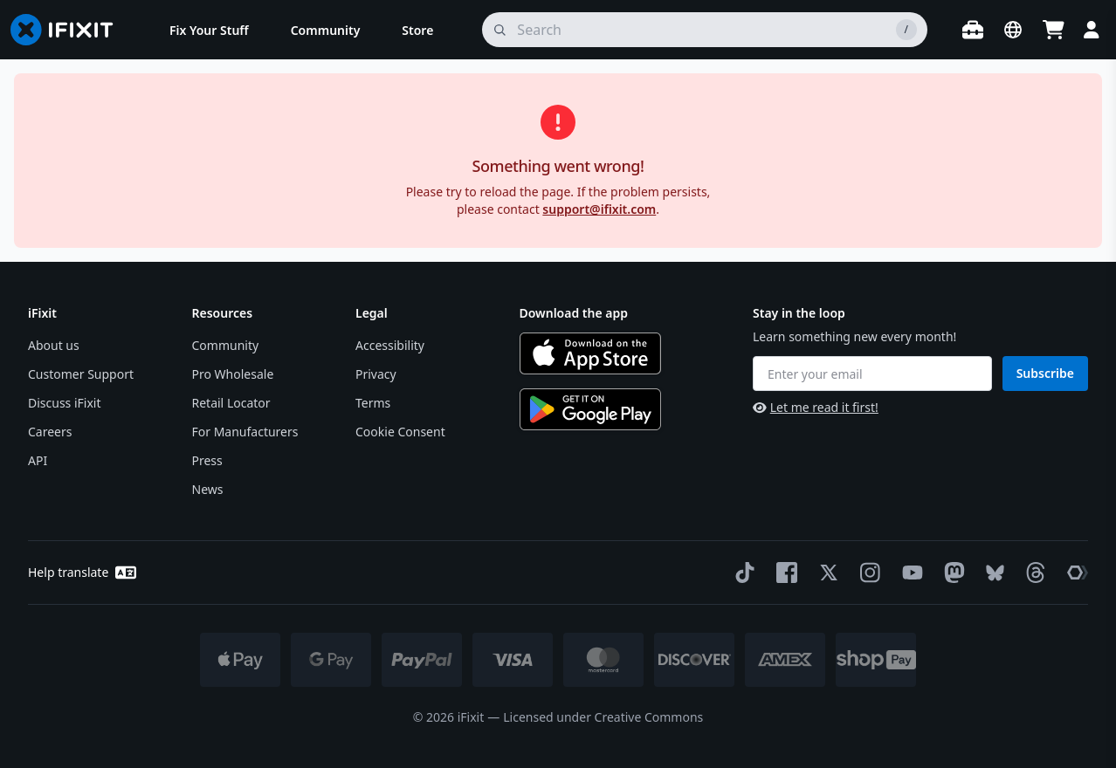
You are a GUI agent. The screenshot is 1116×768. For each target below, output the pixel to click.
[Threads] (1032, 572)
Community (225, 345)
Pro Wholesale (233, 374)
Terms (372, 402)
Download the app (574, 313)
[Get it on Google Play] (590, 409)
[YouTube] (909, 572)
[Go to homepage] (68, 29)
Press (207, 460)
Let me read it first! (815, 407)
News (208, 489)
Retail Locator (231, 402)
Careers (50, 431)
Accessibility (389, 345)
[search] (704, 29)
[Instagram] (867, 572)
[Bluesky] (991, 573)
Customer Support (81, 374)
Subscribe (1045, 373)
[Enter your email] (872, 373)
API (37, 460)
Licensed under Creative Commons (603, 717)
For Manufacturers (245, 431)
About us (53, 345)
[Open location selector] (1013, 29)
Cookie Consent (400, 431)
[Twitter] (825, 572)
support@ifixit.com (599, 209)
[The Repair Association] (1074, 572)
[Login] (1092, 30)
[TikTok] (741, 572)
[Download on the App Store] (590, 353)
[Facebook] (783, 572)
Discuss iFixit (64, 402)
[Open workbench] (972, 29)
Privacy (375, 374)
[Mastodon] (951, 572)
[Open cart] (1053, 30)
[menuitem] (209, 29)
